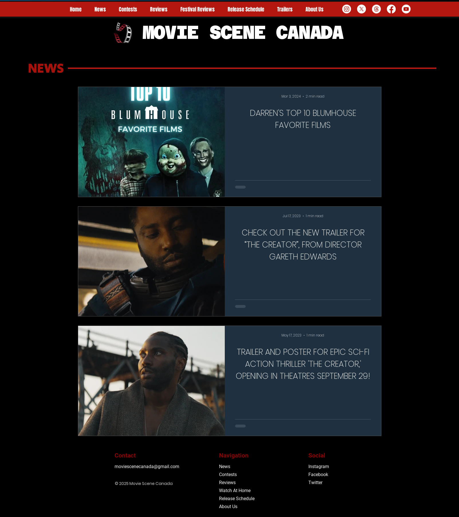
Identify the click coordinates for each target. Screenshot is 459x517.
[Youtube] (406, 9)
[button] (197, 9)
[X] (361, 9)
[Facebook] (391, 9)
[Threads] (376, 9)
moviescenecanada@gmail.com (147, 466)
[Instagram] (346, 9)
